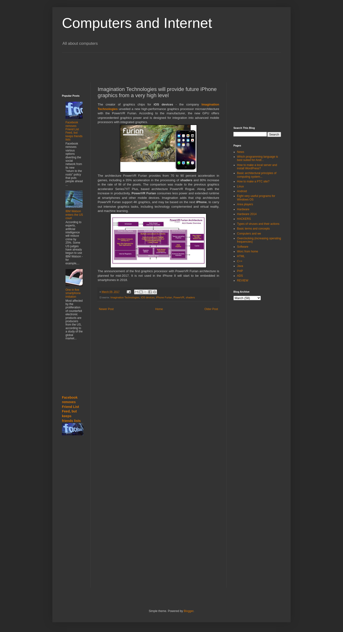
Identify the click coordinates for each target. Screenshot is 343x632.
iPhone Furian (164, 297)
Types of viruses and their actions (258, 224)
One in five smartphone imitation (73, 293)
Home (159, 309)
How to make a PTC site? (253, 181)
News (240, 152)
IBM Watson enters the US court (74, 215)
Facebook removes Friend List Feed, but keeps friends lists (74, 131)
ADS (240, 275)
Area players (245, 204)
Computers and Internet (137, 23)
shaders (190, 297)
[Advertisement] (177, 63)
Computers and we (249, 233)
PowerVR (178, 297)
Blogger (188, 611)
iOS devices (148, 297)
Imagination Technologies (125, 297)
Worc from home (247, 251)
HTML (241, 256)
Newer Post (106, 309)
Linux (240, 186)
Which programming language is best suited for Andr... (257, 158)
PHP (240, 271)
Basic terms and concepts (253, 228)
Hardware (243, 209)
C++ (239, 261)
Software (242, 246)
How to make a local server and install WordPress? (257, 166)
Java (240, 266)
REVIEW (242, 280)
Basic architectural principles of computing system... (256, 174)
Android (242, 191)
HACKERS (244, 219)
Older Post (211, 309)
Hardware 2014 (247, 214)
